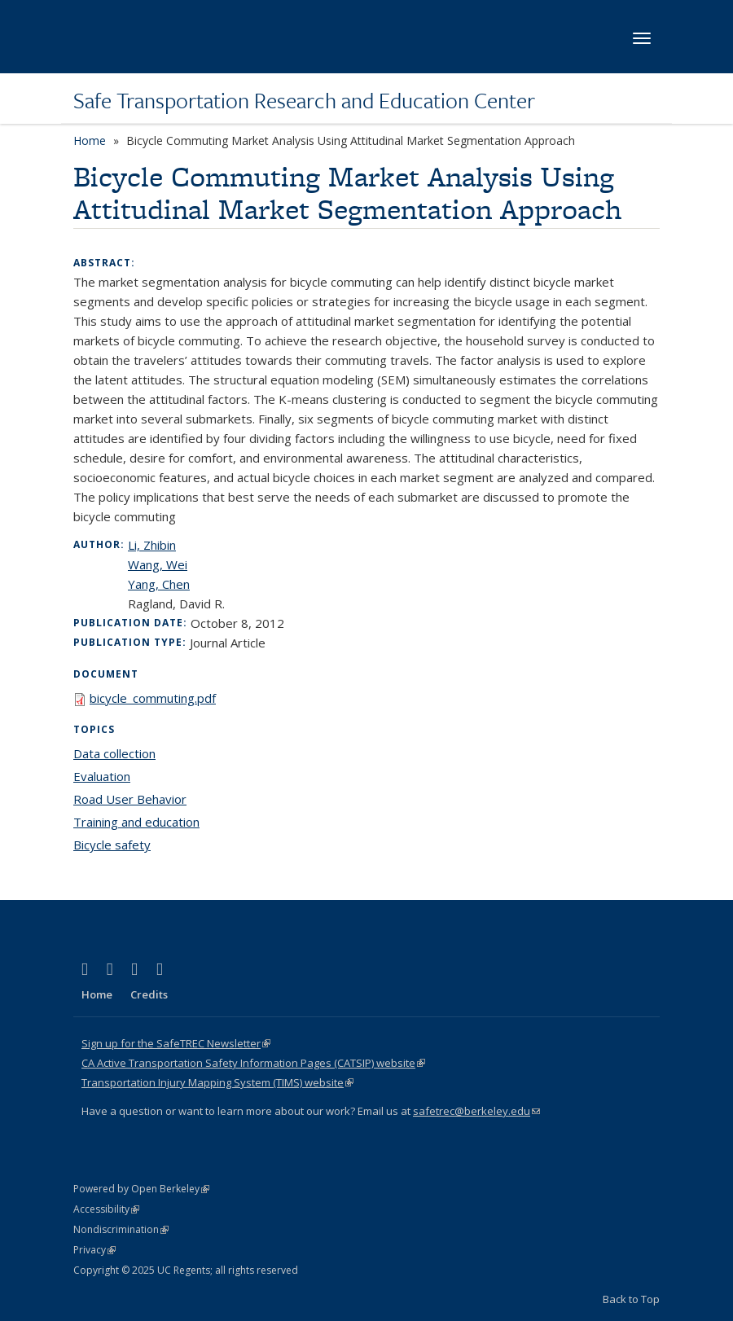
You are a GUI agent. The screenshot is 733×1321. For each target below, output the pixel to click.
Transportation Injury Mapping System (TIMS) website (217, 1082)
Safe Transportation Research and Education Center (304, 100)
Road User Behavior (130, 799)
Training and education (136, 822)
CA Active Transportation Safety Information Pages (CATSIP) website (253, 1062)
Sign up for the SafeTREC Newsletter (175, 1043)
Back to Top (631, 1299)
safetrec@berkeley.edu (476, 1111)
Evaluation (101, 776)
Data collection (114, 753)
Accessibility (106, 1209)
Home (89, 140)
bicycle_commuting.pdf (153, 698)
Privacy (94, 1250)
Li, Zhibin (152, 545)
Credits (149, 994)
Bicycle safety (112, 844)
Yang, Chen (159, 584)
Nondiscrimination (121, 1229)
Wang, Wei (157, 564)
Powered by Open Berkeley (141, 1189)
